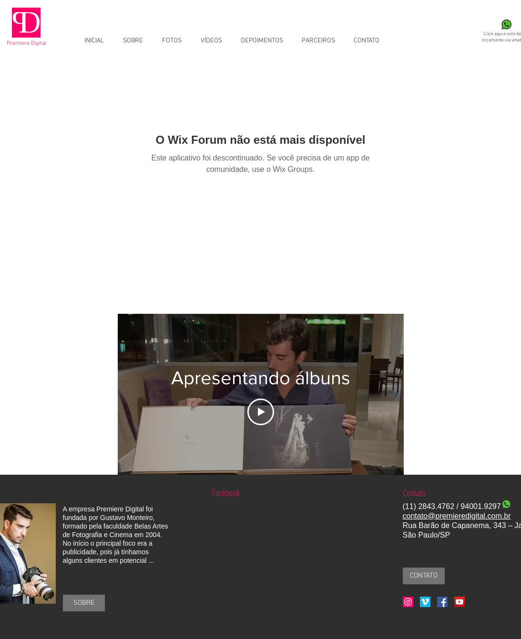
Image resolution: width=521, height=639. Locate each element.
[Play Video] (260, 412)
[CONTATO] (424, 576)
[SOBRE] (84, 603)
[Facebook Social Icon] (442, 602)
